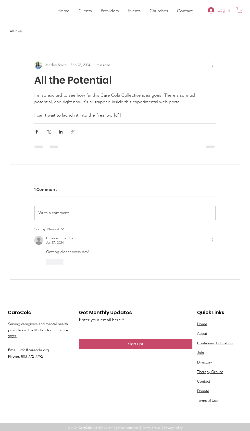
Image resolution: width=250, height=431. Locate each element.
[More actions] (213, 65)
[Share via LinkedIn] (60, 131)
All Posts (16, 31)
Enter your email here (100, 320)
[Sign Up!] (135, 344)
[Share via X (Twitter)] (48, 131)
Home (202, 324)
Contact (203, 381)
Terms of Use (207, 400)
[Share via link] (72, 131)
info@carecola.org (34, 350)
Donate (203, 391)
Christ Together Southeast (121, 428)
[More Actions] (213, 240)
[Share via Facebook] (36, 131)
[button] (85, 8)
